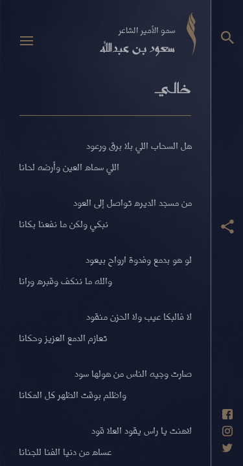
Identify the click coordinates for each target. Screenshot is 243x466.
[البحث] (227, 37)
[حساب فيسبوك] (227, 414)
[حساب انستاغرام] (227, 431)
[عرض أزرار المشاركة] (227, 226)
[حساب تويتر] (227, 448)
